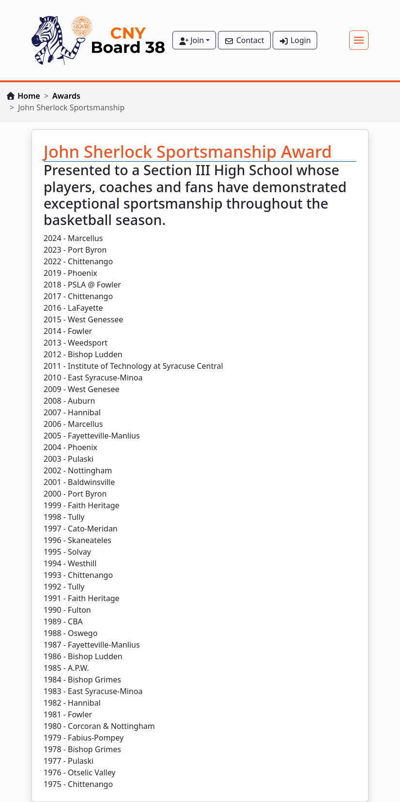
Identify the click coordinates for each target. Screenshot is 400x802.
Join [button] (191, 40)
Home (28, 96)
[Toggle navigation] (359, 40)
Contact (244, 40)
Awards (66, 96)
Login (295, 40)
